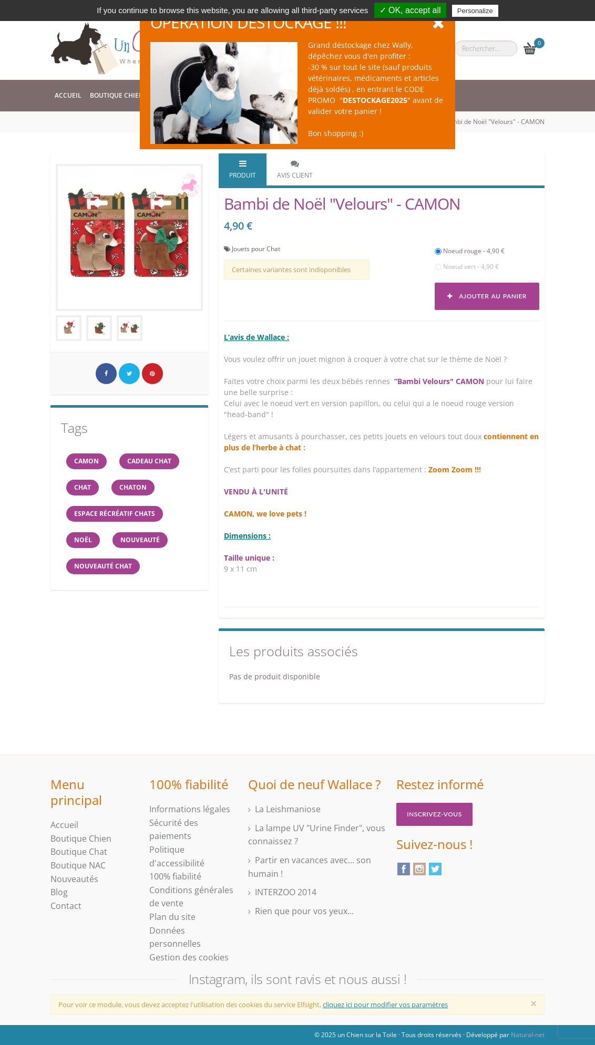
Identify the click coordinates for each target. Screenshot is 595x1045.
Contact (65, 906)
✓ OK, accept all (410, 10)
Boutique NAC (78, 865)
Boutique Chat (78, 851)
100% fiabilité (175, 876)
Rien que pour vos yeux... (304, 911)
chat (82, 487)
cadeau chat (149, 461)
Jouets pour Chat (256, 248)
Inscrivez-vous (434, 814)
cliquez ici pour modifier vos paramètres (385, 1004)
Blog (59, 892)
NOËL (83, 539)
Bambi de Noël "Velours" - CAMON (494, 121)
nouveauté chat (103, 566)
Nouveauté (140, 539)
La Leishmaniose (288, 809)
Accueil (68, 95)
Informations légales (189, 809)
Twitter (435, 869)
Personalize (475, 11)
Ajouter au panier (487, 296)
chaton (133, 487)
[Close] (533, 1003)
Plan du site (172, 917)
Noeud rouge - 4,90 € (470, 250)
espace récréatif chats (114, 513)
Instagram (419, 869)
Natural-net (528, 1034)
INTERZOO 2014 (285, 892)
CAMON (86, 461)
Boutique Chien (116, 95)
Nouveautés (74, 879)
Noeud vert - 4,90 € (467, 266)
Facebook (403, 869)
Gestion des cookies (189, 957)
